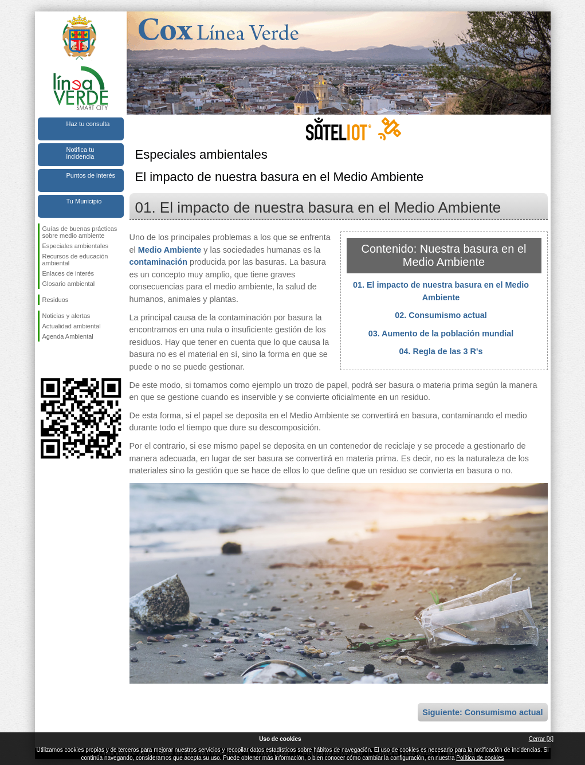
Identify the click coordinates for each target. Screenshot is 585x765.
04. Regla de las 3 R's (441, 351)
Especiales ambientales (75, 245)
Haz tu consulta (88, 123)
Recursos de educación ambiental (75, 259)
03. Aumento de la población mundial (441, 333)
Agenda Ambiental (67, 336)
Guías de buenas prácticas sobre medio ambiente (79, 232)
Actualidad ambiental (71, 326)
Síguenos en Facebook (45, 360)
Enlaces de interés (68, 273)
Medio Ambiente (170, 249)
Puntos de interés (91, 175)
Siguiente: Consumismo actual (482, 712)
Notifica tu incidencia (80, 153)
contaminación (158, 261)
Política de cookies (480, 758)
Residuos (55, 299)
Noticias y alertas (66, 315)
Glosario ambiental (68, 283)
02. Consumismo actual (441, 315)
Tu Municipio (84, 201)
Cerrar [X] (541, 739)
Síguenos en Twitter (63, 360)
